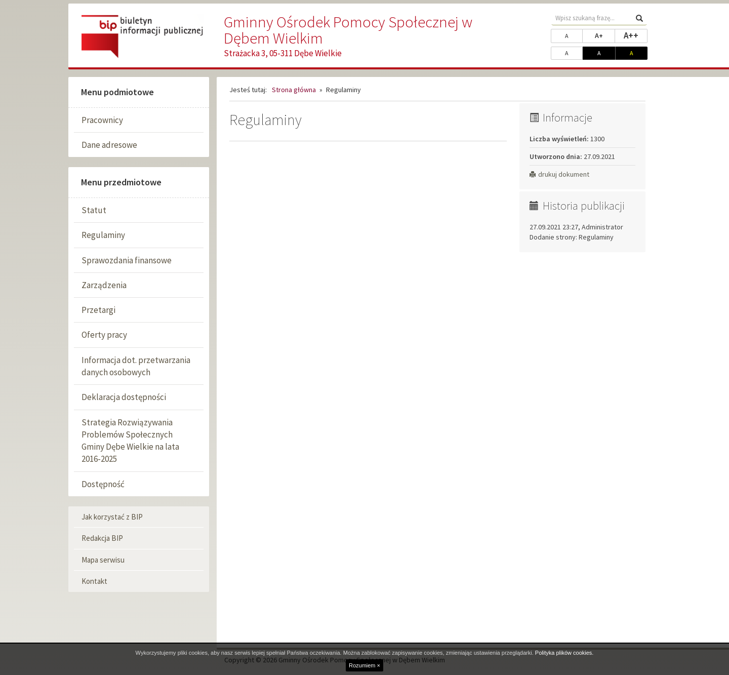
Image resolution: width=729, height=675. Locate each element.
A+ (605, 35)
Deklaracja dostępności (124, 397)
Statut (94, 210)
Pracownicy (102, 120)
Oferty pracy (104, 334)
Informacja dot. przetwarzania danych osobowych (136, 366)
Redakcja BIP (102, 538)
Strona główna (294, 89)
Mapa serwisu (103, 560)
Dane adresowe (109, 144)
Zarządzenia (104, 285)
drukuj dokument (559, 174)
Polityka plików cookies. (564, 653)
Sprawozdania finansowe (127, 260)
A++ (635, 35)
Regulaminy (103, 235)
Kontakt (94, 581)
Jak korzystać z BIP (112, 517)
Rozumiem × (364, 665)
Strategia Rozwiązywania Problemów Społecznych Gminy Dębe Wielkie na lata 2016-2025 (130, 441)
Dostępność (103, 484)
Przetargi (98, 309)
